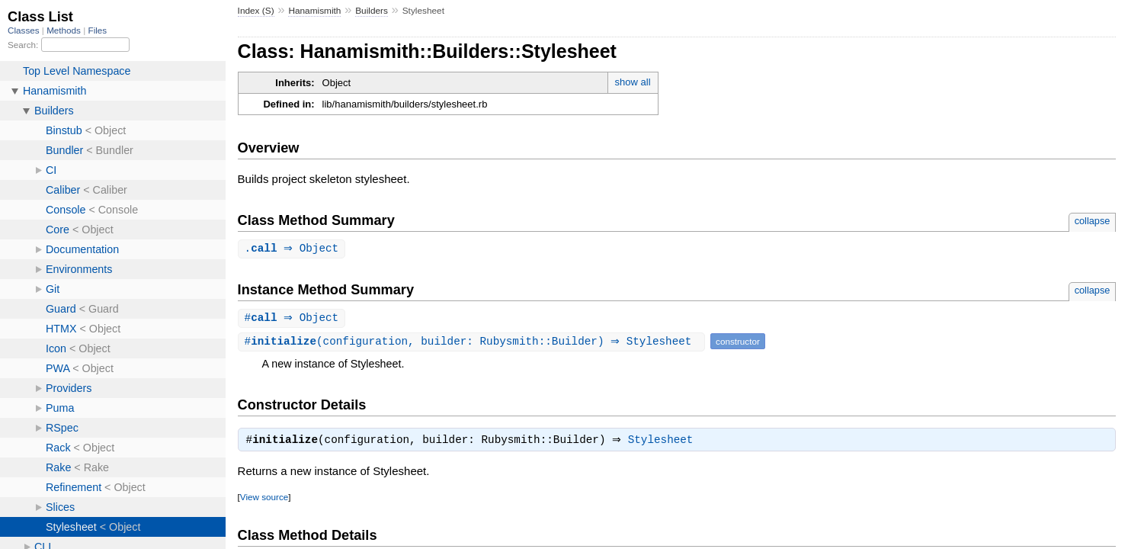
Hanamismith (314, 10)
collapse (1092, 220)
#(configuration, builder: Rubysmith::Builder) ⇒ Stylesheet (473, 343)
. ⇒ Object (294, 249)
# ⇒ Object (294, 319)
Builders (371, 10)
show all (633, 82)
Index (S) (256, 10)
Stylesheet (664, 443)
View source (264, 500)
